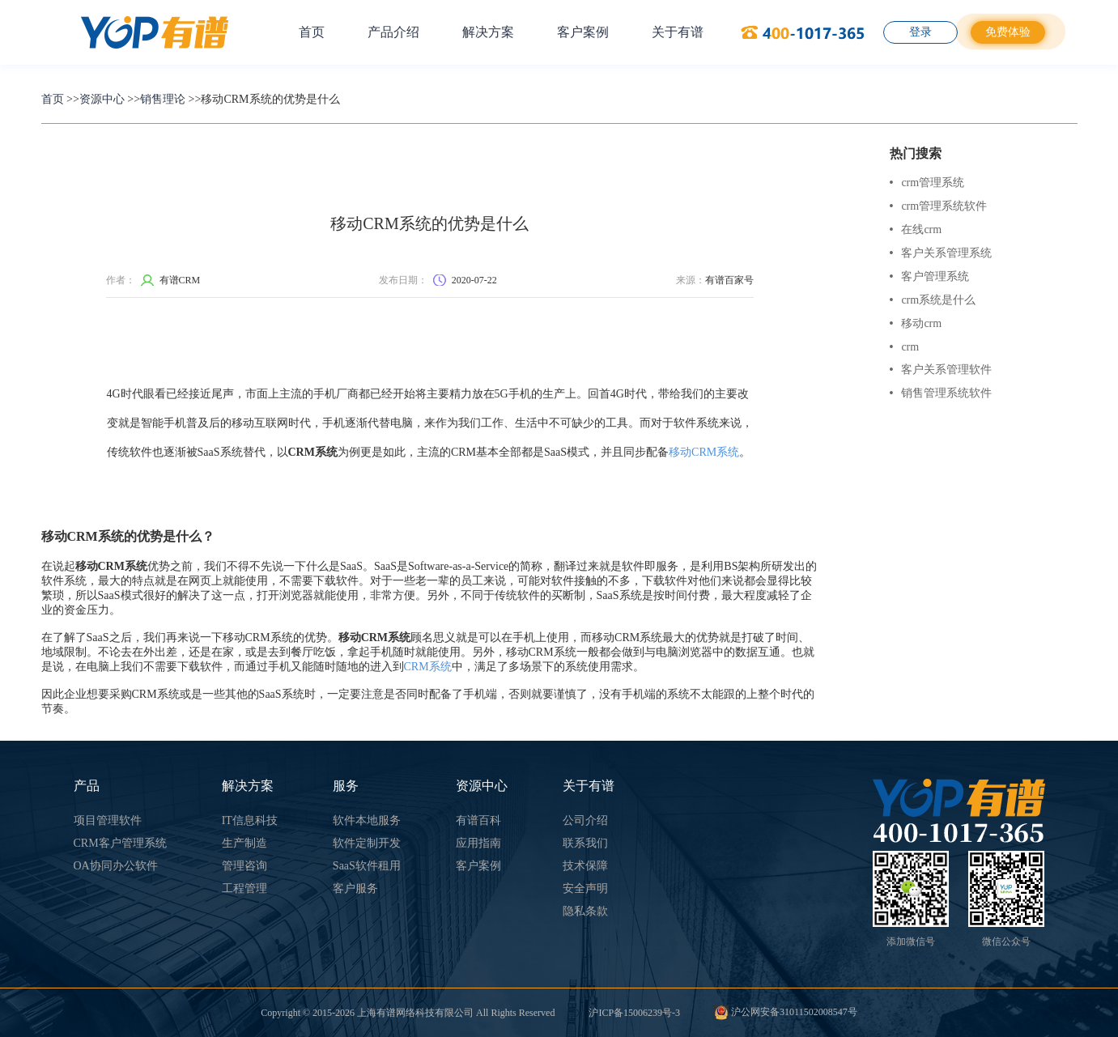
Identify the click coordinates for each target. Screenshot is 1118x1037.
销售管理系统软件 (941, 393)
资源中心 (102, 99)
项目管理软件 (108, 820)
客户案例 (583, 32)
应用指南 (478, 843)
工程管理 (244, 888)
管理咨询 (244, 866)
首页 (312, 32)
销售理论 (162, 99)
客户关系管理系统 (941, 253)
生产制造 (244, 843)
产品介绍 (393, 32)
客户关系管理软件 (941, 369)
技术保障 (585, 866)
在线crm (916, 229)
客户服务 (355, 888)
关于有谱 (678, 32)
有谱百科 (478, 820)
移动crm (916, 323)
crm (905, 347)
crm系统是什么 (933, 300)
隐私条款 (585, 911)
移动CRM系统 (704, 452)
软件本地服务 (367, 820)
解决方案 (488, 32)
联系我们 (585, 843)
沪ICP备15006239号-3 (634, 1012)
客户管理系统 (930, 276)
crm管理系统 (927, 182)
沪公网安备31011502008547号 (785, 1012)
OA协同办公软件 (116, 866)
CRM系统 (428, 667)
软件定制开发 (367, 843)
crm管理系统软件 (939, 206)
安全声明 (585, 888)
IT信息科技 (250, 820)
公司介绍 (585, 820)
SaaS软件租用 (367, 866)
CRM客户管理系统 (120, 843)
